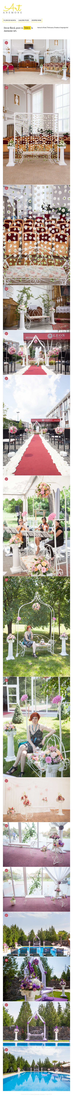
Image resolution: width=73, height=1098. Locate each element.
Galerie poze (24, 20)
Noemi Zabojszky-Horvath (37, 1094)
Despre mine (36, 20)
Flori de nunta (10, 20)
